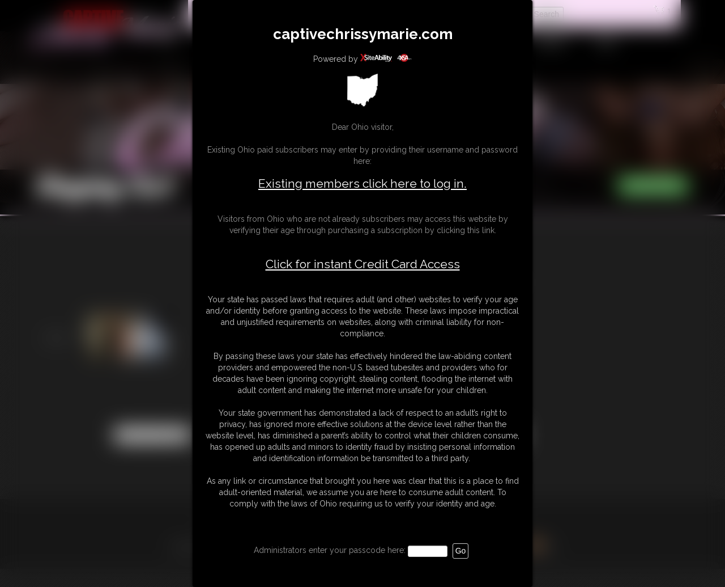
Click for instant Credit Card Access (363, 264)
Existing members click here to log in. (362, 183)
